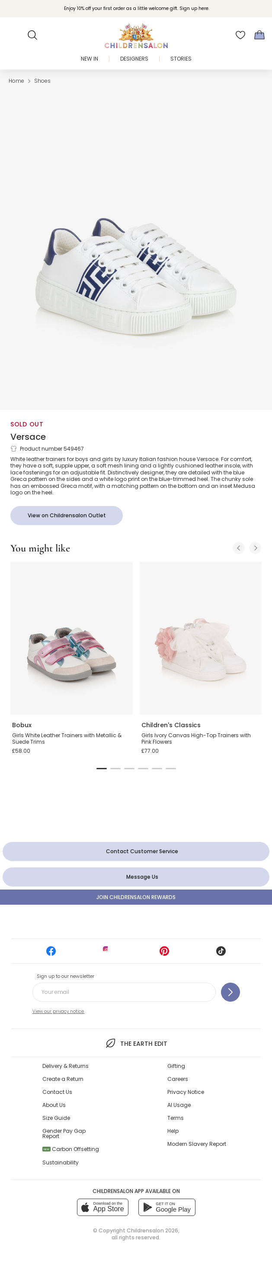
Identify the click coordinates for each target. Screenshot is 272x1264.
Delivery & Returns (65, 1066)
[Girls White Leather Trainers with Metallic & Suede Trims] (71, 638)
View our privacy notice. (58, 1011)
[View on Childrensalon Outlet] (66, 515)
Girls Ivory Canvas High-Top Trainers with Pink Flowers (196, 738)
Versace (28, 437)
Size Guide (56, 1118)
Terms (175, 1118)
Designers (134, 58)
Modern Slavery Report (196, 1144)
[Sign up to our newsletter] (230, 992)
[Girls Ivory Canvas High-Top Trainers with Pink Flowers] (201, 638)
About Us (54, 1105)
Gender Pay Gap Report (64, 1133)
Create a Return (62, 1079)
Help (173, 1131)
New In (89, 58)
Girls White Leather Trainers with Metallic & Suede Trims (67, 738)
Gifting (176, 1066)
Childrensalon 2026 (152, 1230)
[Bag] (259, 35)
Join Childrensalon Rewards (136, 897)
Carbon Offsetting (70, 1149)
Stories (181, 58)
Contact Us (57, 1092)
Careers (177, 1079)
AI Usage (179, 1105)
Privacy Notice (185, 1092)
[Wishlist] (240, 35)
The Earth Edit (136, 1043)
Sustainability (60, 1162)
